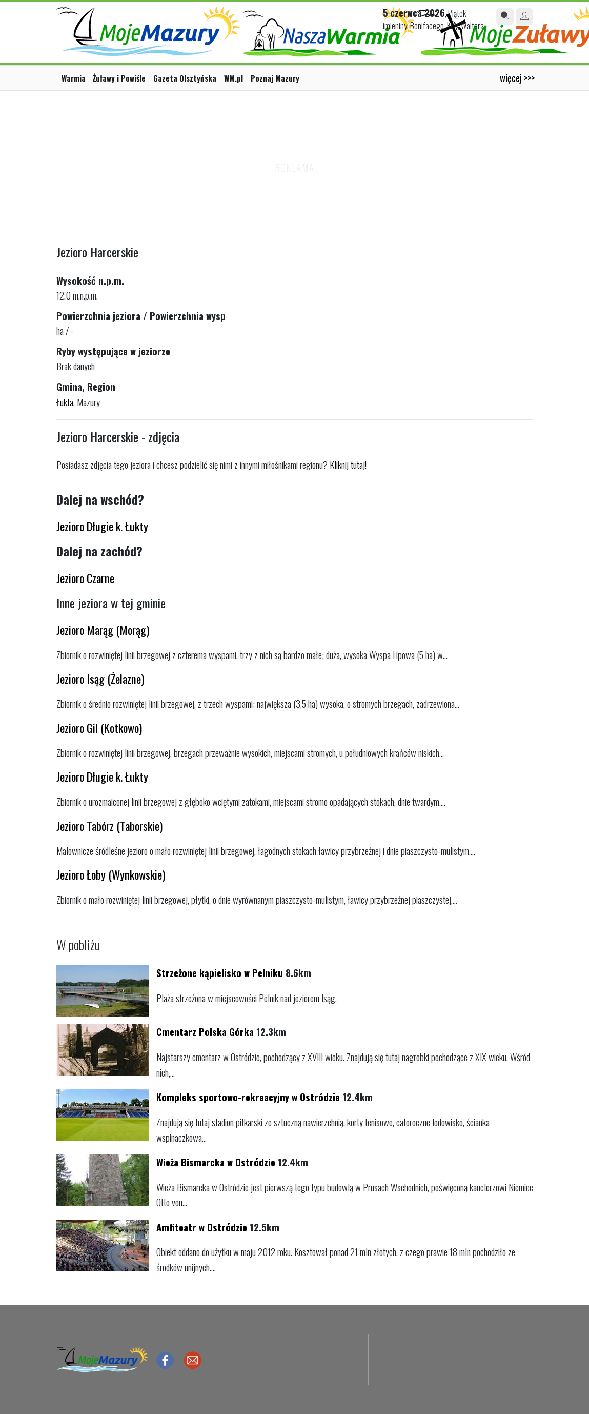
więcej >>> (517, 78)
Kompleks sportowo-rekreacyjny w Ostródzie (248, 1097)
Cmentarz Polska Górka (205, 1032)
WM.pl (233, 78)
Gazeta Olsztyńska (184, 78)
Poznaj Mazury (275, 78)
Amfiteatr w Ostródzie (201, 1227)
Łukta (64, 402)
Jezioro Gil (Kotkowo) (99, 727)
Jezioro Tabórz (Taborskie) (109, 825)
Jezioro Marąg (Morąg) (102, 629)
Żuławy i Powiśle (119, 78)
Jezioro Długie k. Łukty (102, 525)
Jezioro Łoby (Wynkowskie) (110, 874)
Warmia (74, 78)
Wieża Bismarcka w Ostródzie (215, 1162)
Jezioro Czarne (85, 577)
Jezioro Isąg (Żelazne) (100, 678)
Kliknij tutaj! (348, 464)
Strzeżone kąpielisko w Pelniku (219, 973)
